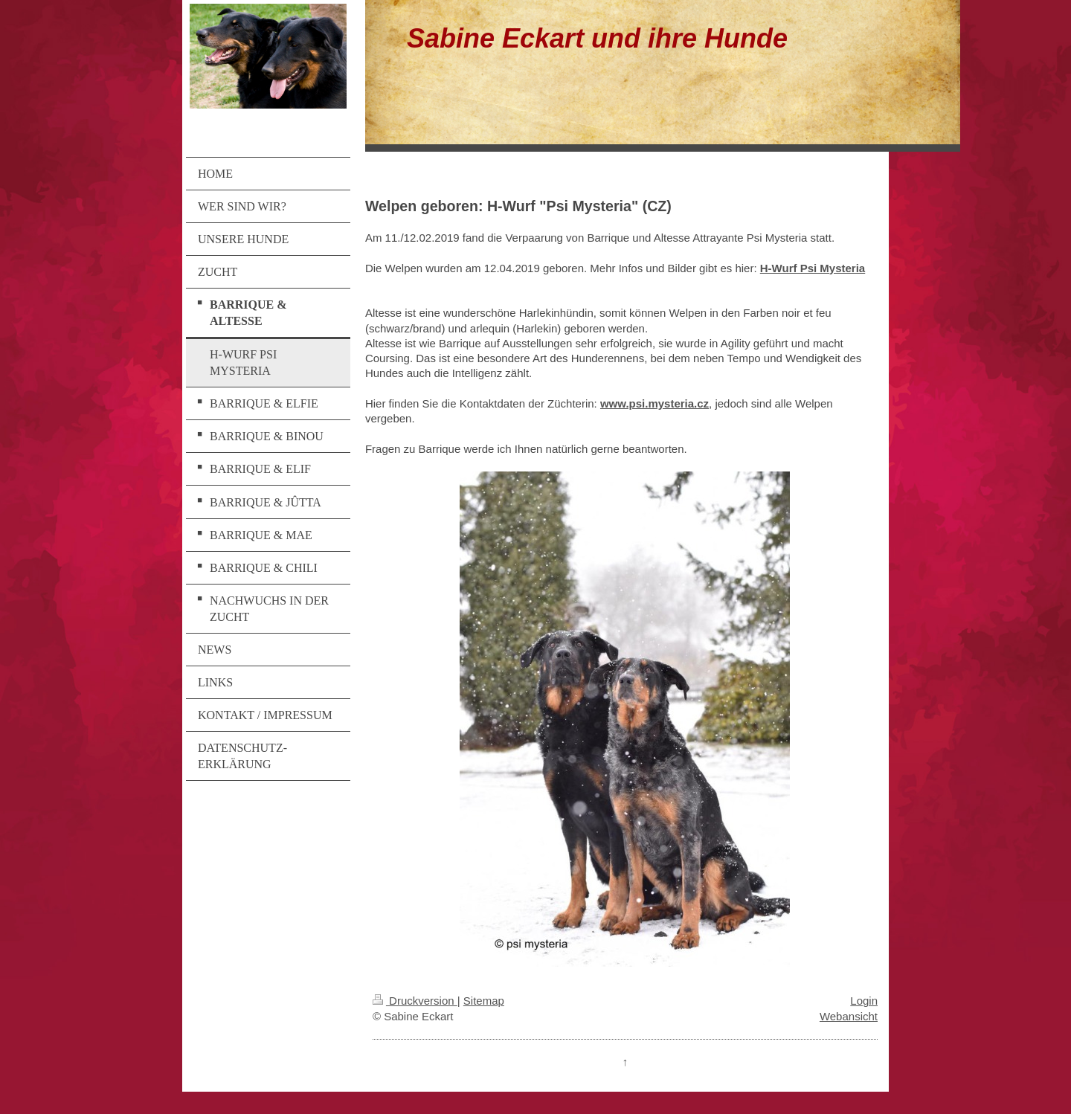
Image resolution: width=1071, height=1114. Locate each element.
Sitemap (483, 1000)
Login (864, 1000)
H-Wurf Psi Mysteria (812, 268)
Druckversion (415, 1000)
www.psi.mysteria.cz (654, 403)
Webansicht (849, 1016)
